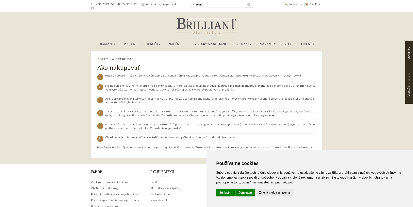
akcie (408, 85)
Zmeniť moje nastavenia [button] (274, 192)
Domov (102, 59)
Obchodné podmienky (105, 189)
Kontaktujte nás (160, 195)
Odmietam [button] (245, 192)
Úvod (153, 183)
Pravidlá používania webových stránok (115, 195)
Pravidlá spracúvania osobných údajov (115, 200)
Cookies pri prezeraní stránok (109, 183)
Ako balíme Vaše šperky (165, 189)
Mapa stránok (159, 200)
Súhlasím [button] (225, 192)
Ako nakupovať (122, 59)
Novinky (408, 53)
